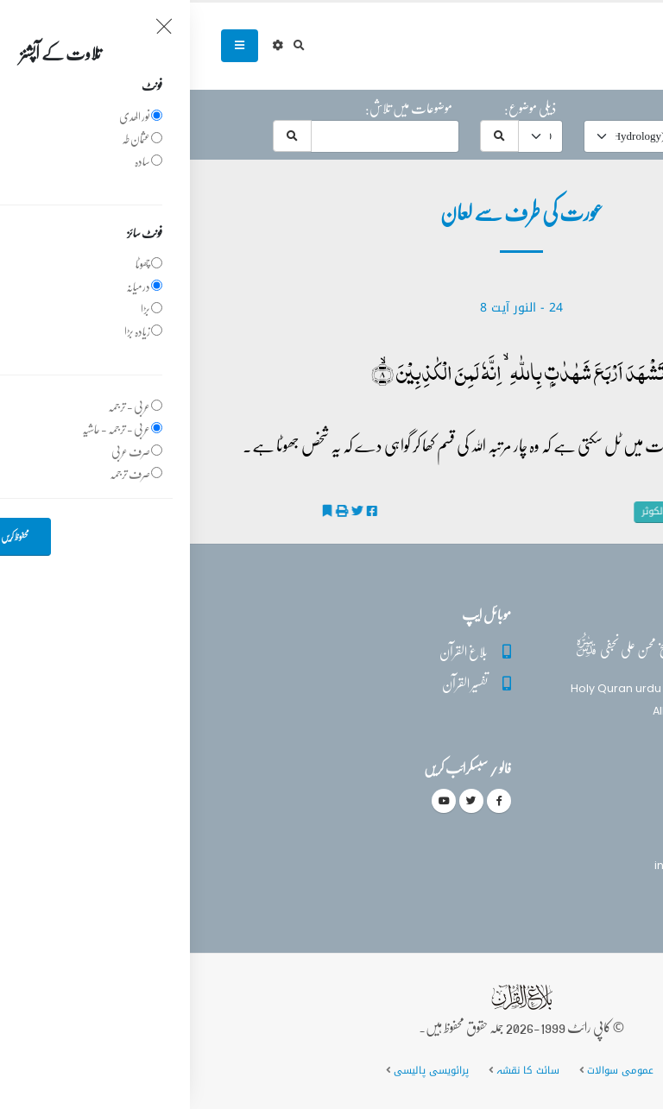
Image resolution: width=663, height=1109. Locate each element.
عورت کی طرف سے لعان (579, 511)
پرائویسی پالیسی (241, 1070)
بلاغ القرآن (273, 651)
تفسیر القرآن (275, 683)
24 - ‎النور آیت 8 (331, 307)
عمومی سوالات (430, 1070)
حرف (613, 108)
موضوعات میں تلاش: (218, 108)
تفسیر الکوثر (483, 511)
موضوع (507, 108)
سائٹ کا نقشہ (337, 1070)
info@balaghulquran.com (536, 865)
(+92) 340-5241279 (556, 835)
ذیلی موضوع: (340, 108)
